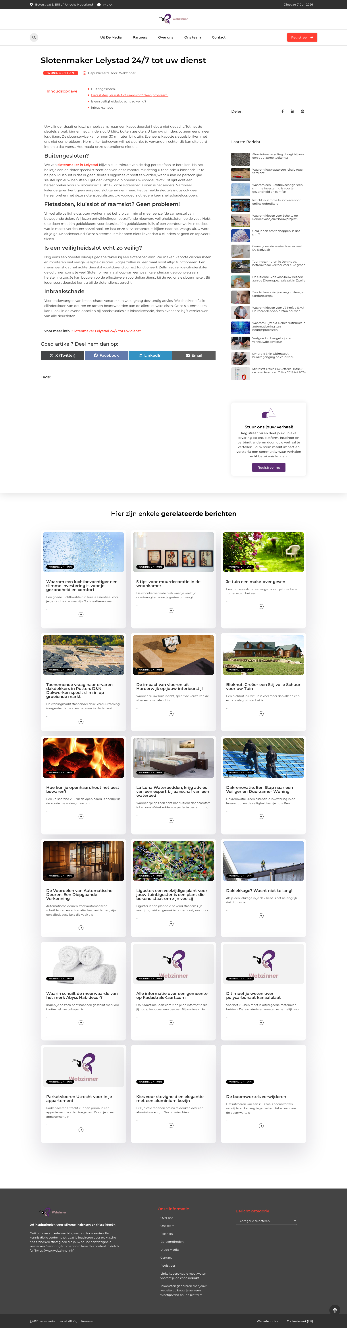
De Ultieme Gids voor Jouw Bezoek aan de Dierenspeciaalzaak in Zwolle (278, 285)
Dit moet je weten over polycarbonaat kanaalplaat (253, 1002)
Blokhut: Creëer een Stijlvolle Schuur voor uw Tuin (263, 693)
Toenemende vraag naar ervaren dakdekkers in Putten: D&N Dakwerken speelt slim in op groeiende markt (79, 697)
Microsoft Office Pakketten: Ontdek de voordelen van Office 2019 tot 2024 (279, 377)
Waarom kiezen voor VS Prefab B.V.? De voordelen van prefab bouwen (278, 316)
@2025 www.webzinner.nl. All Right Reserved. (62, 1327)
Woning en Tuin (60, 79)
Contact (219, 37)
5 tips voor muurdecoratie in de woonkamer (168, 590)
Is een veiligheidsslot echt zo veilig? (118, 108)
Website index (267, 1327)
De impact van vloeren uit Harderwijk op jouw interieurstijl (169, 693)
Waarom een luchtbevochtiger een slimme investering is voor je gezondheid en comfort (277, 195)
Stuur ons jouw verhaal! (269, 433)
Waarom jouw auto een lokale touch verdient (278, 177)
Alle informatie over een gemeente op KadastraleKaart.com (172, 1002)
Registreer (167, 1272)
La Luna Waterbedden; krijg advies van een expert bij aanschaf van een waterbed (172, 798)
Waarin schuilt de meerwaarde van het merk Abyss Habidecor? (82, 1002)
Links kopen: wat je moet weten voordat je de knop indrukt (183, 1282)
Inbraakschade (102, 114)
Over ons (165, 37)
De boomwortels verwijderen (256, 1103)
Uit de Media (169, 1256)
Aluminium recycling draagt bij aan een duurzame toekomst (278, 162)
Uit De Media (111, 37)
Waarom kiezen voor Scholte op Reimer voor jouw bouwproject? (275, 223)
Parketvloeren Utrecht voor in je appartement (79, 1105)
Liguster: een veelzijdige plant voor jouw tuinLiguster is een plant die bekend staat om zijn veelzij (171, 901)
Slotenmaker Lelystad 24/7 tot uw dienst (106, 337)
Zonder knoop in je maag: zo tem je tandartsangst (277, 300)
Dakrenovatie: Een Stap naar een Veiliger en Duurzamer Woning (259, 796)
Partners (140, 37)
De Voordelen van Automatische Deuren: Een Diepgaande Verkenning (79, 901)
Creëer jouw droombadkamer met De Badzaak (277, 254)
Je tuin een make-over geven (255, 588)
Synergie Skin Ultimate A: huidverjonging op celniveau (273, 361)
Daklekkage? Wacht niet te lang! (259, 897)
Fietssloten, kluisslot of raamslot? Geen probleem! (129, 102)
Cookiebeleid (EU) (300, 1327)
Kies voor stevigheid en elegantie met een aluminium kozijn (170, 1105)
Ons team (192, 37)
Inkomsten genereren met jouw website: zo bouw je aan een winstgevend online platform (183, 1297)
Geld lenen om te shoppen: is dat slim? (276, 239)
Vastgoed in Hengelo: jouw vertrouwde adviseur (271, 346)
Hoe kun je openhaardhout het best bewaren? (82, 796)
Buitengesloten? (103, 95)
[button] (34, 37)
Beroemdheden (172, 1248)
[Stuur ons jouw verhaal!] (269, 419)
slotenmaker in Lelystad (78, 171)
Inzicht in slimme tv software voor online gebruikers (276, 208)
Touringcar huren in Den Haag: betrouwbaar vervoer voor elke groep (278, 270)
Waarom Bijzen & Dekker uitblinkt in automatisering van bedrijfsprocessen (278, 333)
